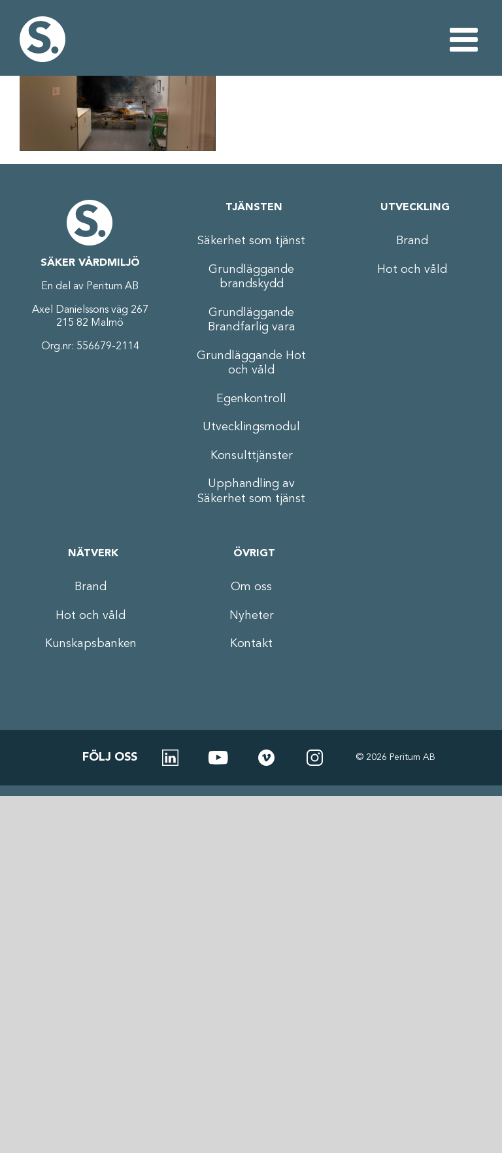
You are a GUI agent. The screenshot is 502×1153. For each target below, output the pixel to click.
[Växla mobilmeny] (466, 39)
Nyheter (251, 616)
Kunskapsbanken (91, 644)
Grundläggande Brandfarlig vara (251, 320)
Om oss (251, 587)
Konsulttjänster (251, 456)
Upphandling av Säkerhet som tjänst (251, 491)
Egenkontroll (251, 399)
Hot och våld (412, 270)
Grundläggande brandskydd (251, 277)
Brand (412, 241)
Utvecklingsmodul (251, 427)
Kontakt (251, 644)
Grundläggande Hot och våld (251, 363)
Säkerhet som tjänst (251, 241)
